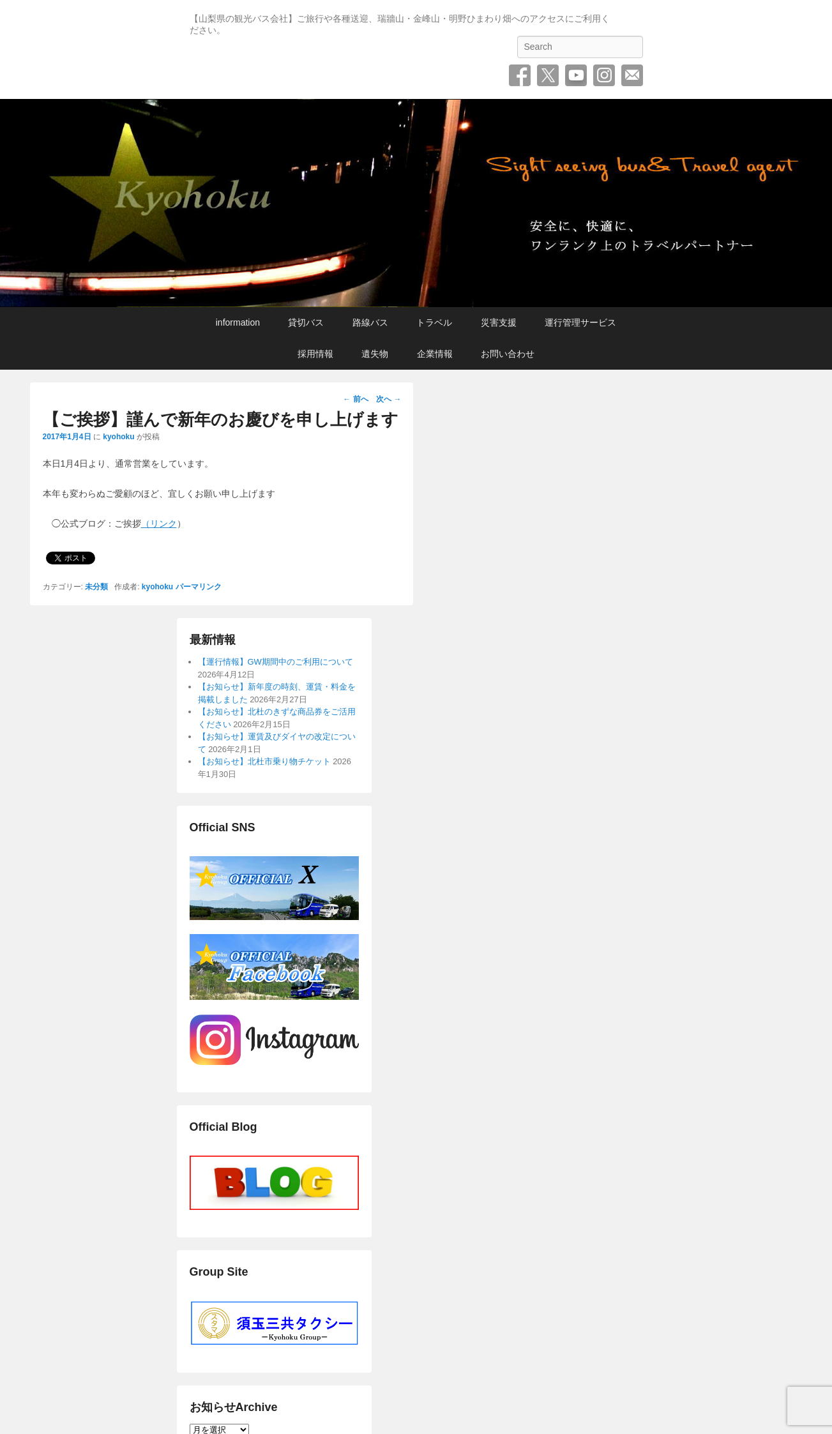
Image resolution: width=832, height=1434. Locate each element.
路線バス (370, 322)
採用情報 (315, 354)
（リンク (159, 523)
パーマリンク (199, 586)
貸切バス (306, 322)
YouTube (576, 75)
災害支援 (499, 322)
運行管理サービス (580, 322)
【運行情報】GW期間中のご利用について (275, 662)
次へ (388, 399)
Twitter (548, 75)
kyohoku (118, 436)
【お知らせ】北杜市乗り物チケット (264, 761)
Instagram (604, 75)
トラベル (434, 322)
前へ (355, 399)
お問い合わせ (632, 75)
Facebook (520, 75)
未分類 (96, 586)
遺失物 (374, 354)
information (238, 322)
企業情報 (435, 354)
